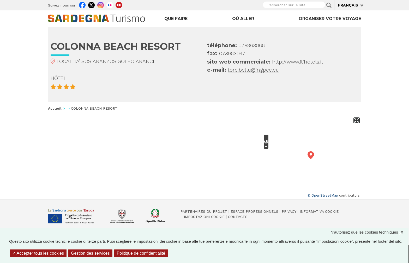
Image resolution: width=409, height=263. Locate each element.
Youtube (119, 4)
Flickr (109, 4)
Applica (329, 5)
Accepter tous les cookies (38, 253)
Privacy (289, 211)
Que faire (176, 18)
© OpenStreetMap (323, 195)
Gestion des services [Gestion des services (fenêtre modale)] (90, 253)
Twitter (91, 4)
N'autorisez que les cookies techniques (369, 232)
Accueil (55, 108)
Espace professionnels (254, 211)
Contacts (238, 217)
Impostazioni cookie (204, 217)
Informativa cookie (319, 211)
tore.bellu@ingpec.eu (253, 70)
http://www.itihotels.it (297, 62)
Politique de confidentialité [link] (141, 253)
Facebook (82, 4)
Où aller (243, 18)
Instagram (100, 4)
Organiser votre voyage (330, 18)
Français (348, 5)
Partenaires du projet (204, 211)
